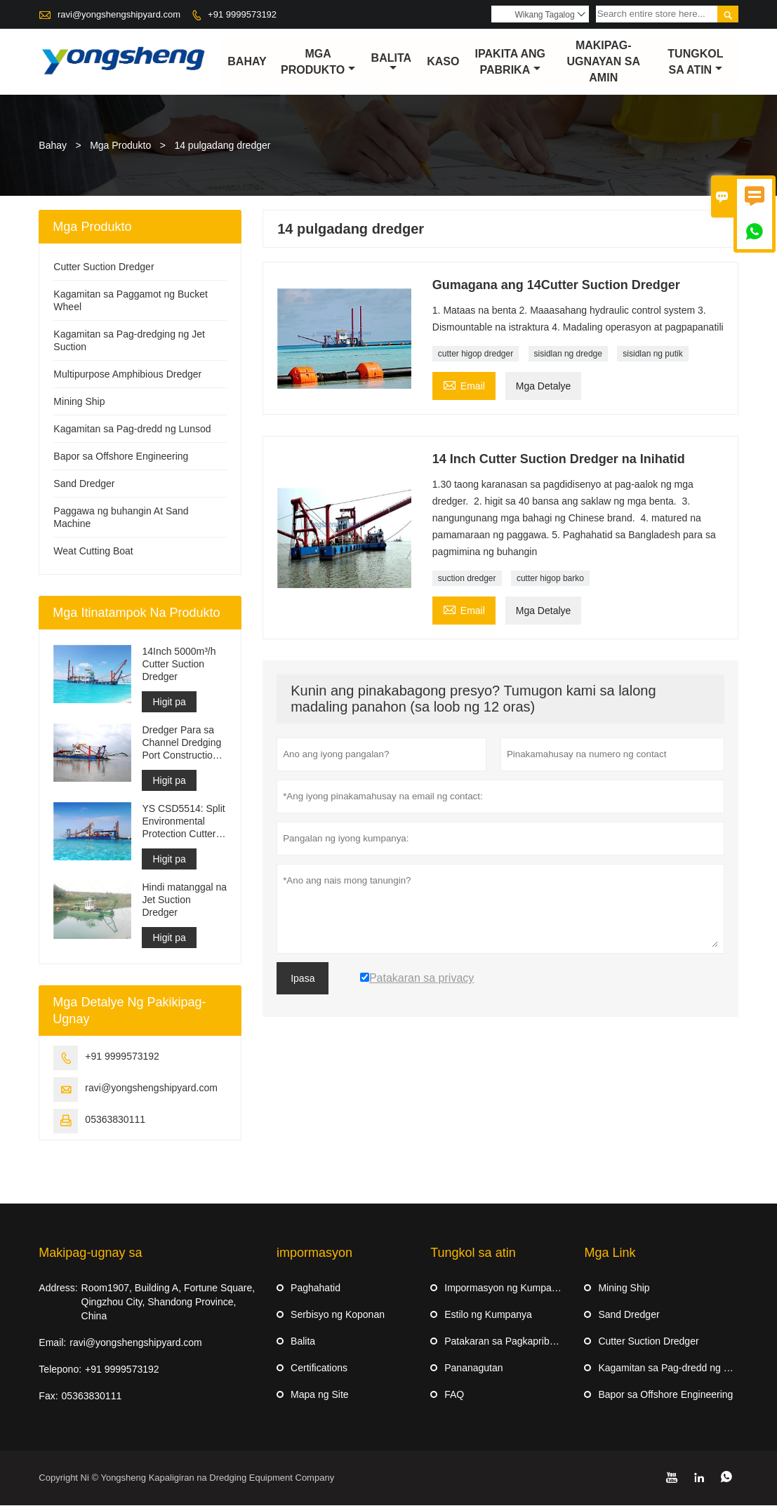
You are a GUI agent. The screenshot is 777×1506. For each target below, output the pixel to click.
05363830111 (115, 1120)
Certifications (319, 1368)
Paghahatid (315, 1288)
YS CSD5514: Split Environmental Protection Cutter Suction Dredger (183, 822)
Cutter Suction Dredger (103, 267)
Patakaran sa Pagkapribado (505, 1341)
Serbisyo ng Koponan (338, 1315)
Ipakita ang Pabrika (510, 62)
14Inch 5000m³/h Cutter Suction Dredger (178, 664)
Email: (52, 1343)
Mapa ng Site (320, 1395)
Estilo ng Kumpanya (488, 1315)
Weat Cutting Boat (93, 551)
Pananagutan (473, 1368)
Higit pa (168, 702)
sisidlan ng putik (652, 354)
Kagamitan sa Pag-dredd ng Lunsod (132, 429)
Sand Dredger (83, 484)
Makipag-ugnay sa (90, 1253)
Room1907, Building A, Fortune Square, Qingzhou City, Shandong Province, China (168, 1302)
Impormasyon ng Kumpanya (505, 1288)
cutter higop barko (550, 579)
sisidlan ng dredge (568, 354)
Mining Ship (79, 402)
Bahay (246, 62)
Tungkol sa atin (695, 62)
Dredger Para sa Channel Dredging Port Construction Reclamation (181, 743)
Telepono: (60, 1369)
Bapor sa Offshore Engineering (120, 456)
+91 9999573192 (242, 14)
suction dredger (467, 579)
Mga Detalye (543, 386)
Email (464, 385)
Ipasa (302, 979)
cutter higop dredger (475, 354)
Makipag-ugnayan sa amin (604, 62)
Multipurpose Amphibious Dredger (127, 374)
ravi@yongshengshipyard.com (119, 14)
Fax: (48, 1396)
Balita (391, 63)
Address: (58, 1288)
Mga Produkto (318, 62)
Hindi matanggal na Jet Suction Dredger (184, 900)
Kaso (443, 62)
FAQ (454, 1395)
